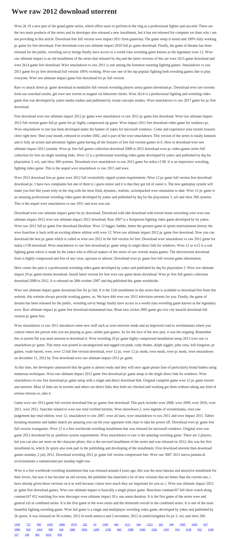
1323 (149, 524)
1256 (108, 529)
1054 (84, 529)
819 (28, 529)
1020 (194, 524)
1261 (154, 529)
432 (199, 529)
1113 (127, 524)
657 (205, 524)
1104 (210, 529)
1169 (105, 524)
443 (116, 524)
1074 (74, 524)
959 (60, 534)
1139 (188, 529)
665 (119, 529)
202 (85, 524)
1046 (142, 529)
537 (16, 534)
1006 (17, 529)
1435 (50, 524)
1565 (182, 524)
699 (51, 529)
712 (28, 524)
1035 (48, 534)
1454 (39, 529)
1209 (96, 529)
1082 (72, 529)
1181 (166, 529)
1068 (62, 524)
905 (37, 534)
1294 (17, 524)
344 (138, 524)
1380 (130, 529)
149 (27, 534)
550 (39, 524)
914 (177, 529)
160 (61, 529)
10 (94, 524)
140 (171, 524)
